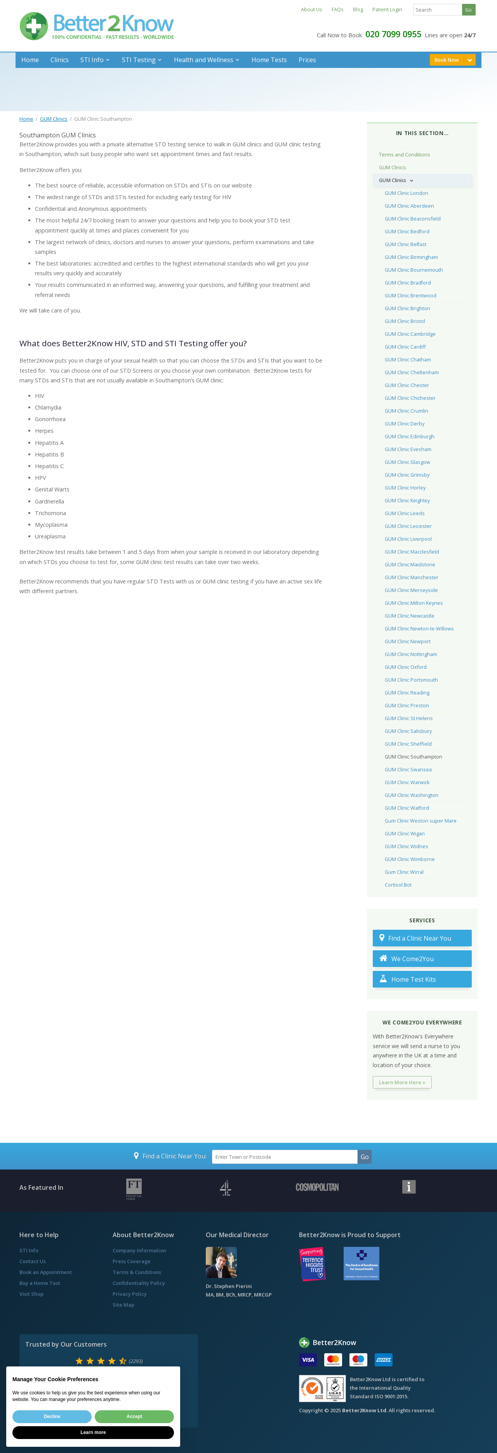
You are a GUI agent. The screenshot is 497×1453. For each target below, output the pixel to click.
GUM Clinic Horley (405, 487)
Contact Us (32, 1261)
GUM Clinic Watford (407, 808)
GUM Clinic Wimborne (410, 859)
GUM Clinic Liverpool (408, 539)
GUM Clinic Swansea (408, 769)
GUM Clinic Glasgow (407, 462)
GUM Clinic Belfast (405, 244)
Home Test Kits (407, 979)
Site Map (123, 1304)
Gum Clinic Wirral (404, 872)
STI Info (92, 60)
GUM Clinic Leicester (408, 526)
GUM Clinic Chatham (408, 359)
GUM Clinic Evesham (408, 449)
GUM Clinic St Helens (409, 718)
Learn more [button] (93, 1432)
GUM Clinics (54, 118)
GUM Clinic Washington (411, 795)
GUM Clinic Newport (408, 641)
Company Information (139, 1250)
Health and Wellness (203, 60)
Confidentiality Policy (139, 1282)
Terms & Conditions (137, 1272)
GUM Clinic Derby (404, 423)
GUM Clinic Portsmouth (411, 680)
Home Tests (269, 60)
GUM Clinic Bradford (408, 282)
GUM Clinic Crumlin (406, 411)
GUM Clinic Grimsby (407, 475)
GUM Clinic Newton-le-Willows (419, 628)
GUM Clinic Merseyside (411, 590)
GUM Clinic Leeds (405, 513)
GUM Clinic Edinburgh (409, 436)
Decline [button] (52, 1416)
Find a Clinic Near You (415, 938)
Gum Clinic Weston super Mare (421, 821)
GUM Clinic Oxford (406, 667)
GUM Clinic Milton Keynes (414, 603)
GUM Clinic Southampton (413, 756)
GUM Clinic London (406, 193)
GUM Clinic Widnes (406, 846)
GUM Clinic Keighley (407, 500)
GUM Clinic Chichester (410, 398)
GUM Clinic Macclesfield (412, 552)
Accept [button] (134, 1416)
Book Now (446, 59)
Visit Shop (31, 1293)
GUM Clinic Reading (407, 692)
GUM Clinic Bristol (405, 321)
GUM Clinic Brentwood (410, 295)
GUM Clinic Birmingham (411, 257)
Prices (307, 60)
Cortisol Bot (398, 885)
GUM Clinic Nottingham (411, 654)
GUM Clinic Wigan (405, 833)
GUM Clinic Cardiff (405, 347)
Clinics (59, 60)
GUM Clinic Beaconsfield (413, 218)
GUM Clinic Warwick (407, 782)
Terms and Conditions (404, 154)
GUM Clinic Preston (407, 705)
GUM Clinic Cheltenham (412, 372)
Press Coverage (132, 1261)
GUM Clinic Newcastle (409, 616)
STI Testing (139, 60)
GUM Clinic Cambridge (410, 334)
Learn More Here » (402, 1082)
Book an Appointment (45, 1272)
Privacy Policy (130, 1293)
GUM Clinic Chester (407, 385)
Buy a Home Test (39, 1282)
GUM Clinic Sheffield (408, 744)
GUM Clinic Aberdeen (409, 206)
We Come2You (406, 958)
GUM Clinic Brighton (407, 308)
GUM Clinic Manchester (411, 577)
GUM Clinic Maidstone (410, 564)
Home (30, 60)
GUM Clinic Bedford (407, 231)
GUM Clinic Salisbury (408, 731)
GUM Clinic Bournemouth (414, 270)
